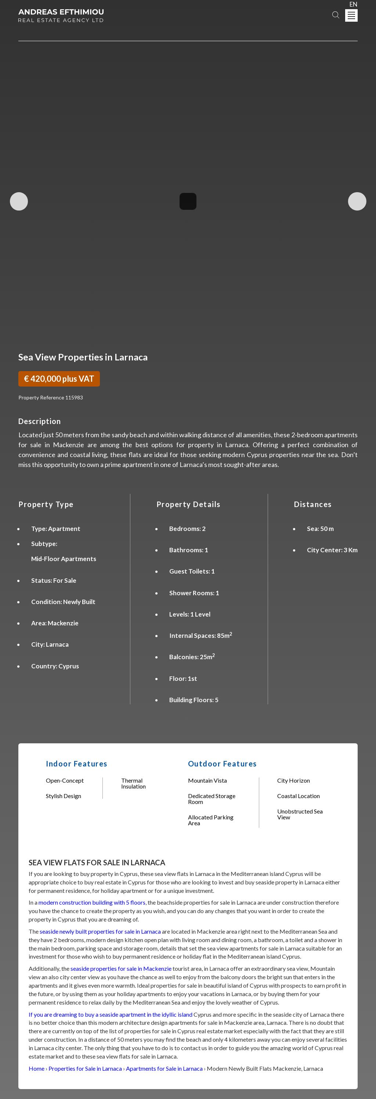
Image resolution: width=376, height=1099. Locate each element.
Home (36, 1068)
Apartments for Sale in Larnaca (164, 1068)
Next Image (356, 201)
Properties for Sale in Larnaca (85, 1068)
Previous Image (19, 201)
